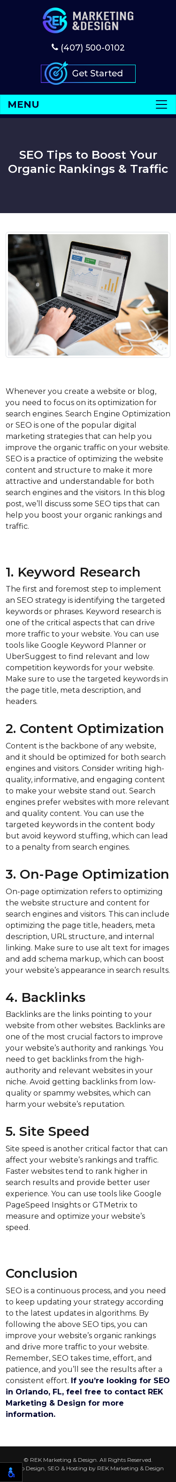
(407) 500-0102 (88, 47)
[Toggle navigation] (88, 104)
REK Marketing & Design (130, 1468)
